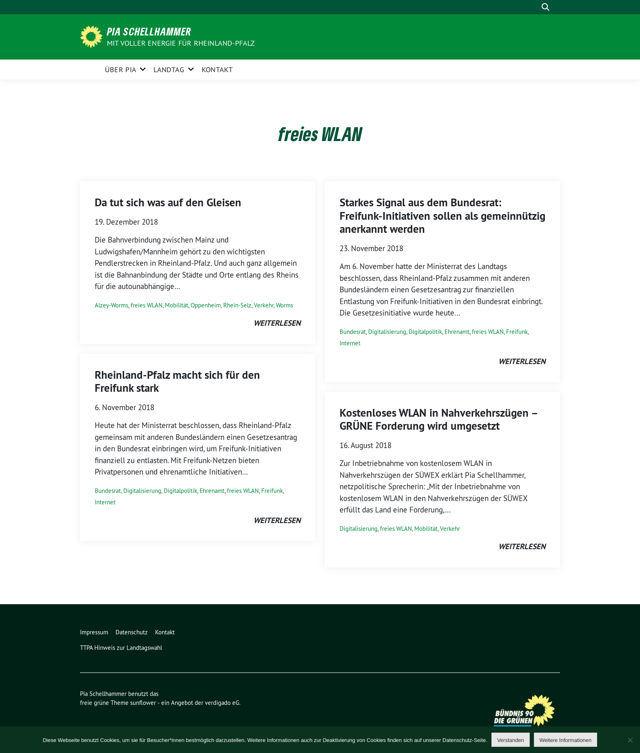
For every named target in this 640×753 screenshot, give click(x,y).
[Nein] (630, 740)
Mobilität (176, 305)
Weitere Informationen (566, 740)
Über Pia (120, 69)
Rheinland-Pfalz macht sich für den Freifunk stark (177, 381)
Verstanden (510, 740)
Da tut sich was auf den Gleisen (168, 202)
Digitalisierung (142, 491)
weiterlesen (276, 323)
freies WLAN (146, 305)
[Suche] (534, 7)
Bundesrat (108, 491)
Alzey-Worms (111, 305)
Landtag (168, 69)
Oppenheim (206, 305)
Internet (105, 502)
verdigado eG (222, 703)
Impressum (94, 632)
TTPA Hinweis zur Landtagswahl (121, 647)
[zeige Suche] (545, 7)
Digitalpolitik (180, 491)
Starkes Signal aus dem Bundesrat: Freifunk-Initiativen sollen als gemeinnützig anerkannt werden (442, 215)
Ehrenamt (212, 491)
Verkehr (263, 305)
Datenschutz (132, 632)
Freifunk (272, 491)
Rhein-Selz (237, 305)
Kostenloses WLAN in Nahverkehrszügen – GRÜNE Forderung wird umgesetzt (439, 419)
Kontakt (217, 69)
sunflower (143, 703)
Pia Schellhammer (149, 31)
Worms (284, 305)
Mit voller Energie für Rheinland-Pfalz (182, 43)
